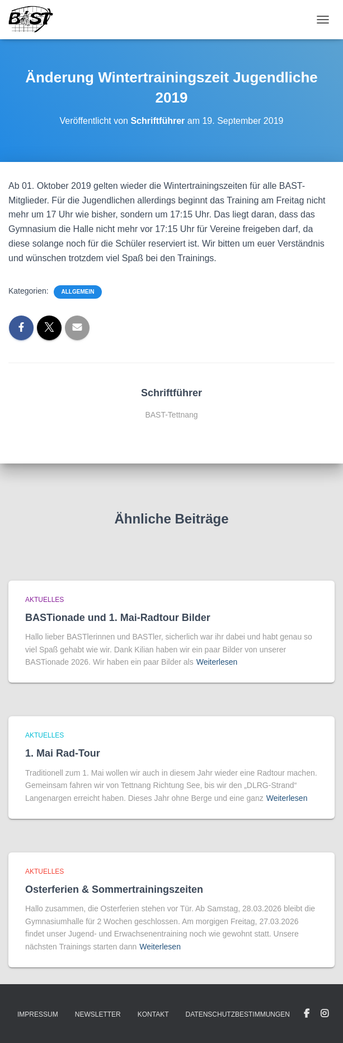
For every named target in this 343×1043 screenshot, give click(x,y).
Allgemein (78, 292)
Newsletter (98, 1014)
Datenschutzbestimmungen (238, 1014)
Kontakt (153, 1014)
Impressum (37, 1014)
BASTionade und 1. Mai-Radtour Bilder (117, 617)
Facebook (306, 1014)
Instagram (324, 1014)
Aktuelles (44, 600)
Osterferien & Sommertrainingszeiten (114, 889)
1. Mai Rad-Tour (62, 753)
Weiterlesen (217, 661)
